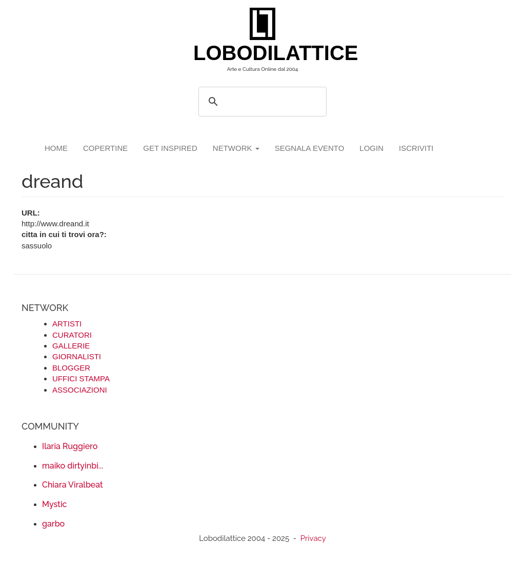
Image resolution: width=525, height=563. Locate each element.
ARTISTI (67, 323)
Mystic (54, 504)
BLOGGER (71, 367)
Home (56, 148)
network (236, 148)
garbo (53, 524)
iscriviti (416, 148)
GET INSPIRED (170, 148)
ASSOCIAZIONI (79, 389)
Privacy (313, 538)
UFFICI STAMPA (81, 378)
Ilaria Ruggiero (69, 446)
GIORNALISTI (76, 356)
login (371, 148)
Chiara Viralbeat (72, 485)
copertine (105, 148)
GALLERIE (71, 345)
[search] (261, 101)
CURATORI (72, 335)
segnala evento (310, 148)
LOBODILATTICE (266, 53)
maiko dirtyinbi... (73, 466)
